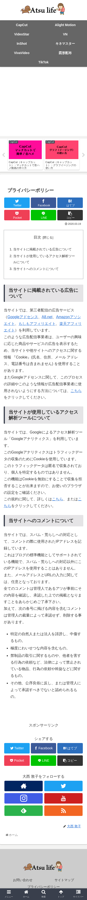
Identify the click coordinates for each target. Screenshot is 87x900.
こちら (76, 391)
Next (83, 155)
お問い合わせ (22, 880)
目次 (37, 237)
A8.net (47, 317)
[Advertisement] (43, 102)
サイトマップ (64, 880)
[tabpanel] (25, 154)
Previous (3, 155)
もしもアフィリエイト (37, 324)
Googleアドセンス (22, 317)
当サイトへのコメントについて (36, 269)
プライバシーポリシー (43, 887)
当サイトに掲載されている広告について (42, 249)
